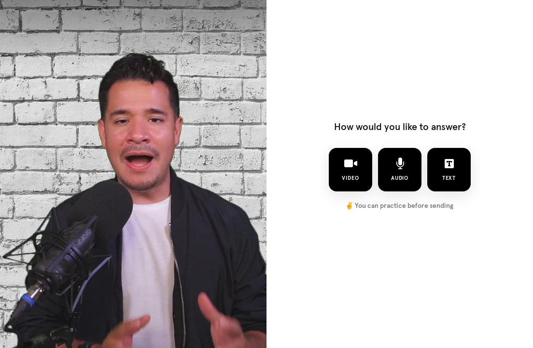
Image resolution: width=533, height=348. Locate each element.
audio (400, 169)
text (449, 169)
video (350, 169)
